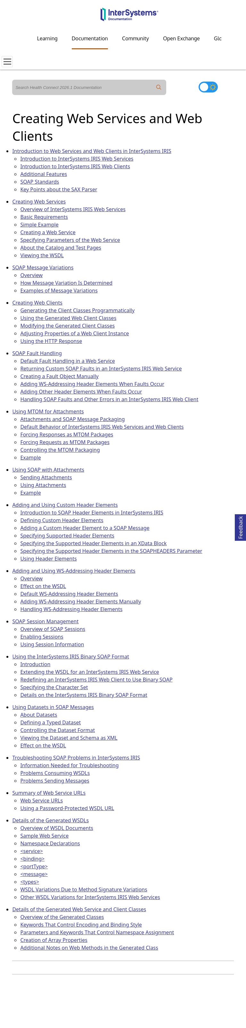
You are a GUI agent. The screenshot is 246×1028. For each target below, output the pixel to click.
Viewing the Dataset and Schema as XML (68, 737)
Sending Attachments (46, 477)
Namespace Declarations (50, 843)
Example (30, 457)
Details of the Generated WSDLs (50, 820)
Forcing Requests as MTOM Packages (64, 442)
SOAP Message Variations (42, 267)
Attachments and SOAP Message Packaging (72, 419)
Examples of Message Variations (58, 290)
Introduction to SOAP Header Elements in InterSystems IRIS (91, 512)
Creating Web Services (39, 201)
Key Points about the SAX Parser (58, 189)
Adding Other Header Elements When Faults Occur (81, 391)
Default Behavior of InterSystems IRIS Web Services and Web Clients (102, 426)
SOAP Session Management (45, 621)
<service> (31, 851)
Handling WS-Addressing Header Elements (71, 609)
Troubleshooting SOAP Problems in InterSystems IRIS (76, 757)
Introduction (35, 664)
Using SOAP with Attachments (48, 469)
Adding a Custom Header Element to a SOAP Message (84, 527)
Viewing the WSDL (42, 255)
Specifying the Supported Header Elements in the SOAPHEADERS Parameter (111, 550)
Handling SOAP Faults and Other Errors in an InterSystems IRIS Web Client (109, 399)
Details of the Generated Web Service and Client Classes (79, 909)
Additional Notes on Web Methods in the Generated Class (89, 947)
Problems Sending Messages (54, 780)
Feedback (240, 526)
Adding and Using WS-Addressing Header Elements (73, 570)
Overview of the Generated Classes (62, 916)
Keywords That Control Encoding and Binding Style (81, 924)
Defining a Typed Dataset (50, 722)
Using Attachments (43, 485)
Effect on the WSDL (43, 586)
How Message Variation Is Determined (66, 282)
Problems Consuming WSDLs (55, 773)
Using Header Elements (48, 558)
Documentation (90, 38)
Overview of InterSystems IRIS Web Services (73, 209)
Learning (47, 38)
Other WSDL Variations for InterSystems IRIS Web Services (90, 897)
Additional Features (43, 174)
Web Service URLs (41, 800)
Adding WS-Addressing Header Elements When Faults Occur (92, 383)
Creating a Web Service (47, 232)
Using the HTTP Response (51, 341)
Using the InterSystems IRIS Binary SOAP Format (70, 656)
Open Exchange (181, 38)
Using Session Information (52, 644)
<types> (29, 881)
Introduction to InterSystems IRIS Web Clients (75, 166)
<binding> (32, 858)
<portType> (34, 866)
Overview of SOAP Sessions (52, 629)
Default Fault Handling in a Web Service (67, 360)
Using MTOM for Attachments (48, 411)
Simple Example (39, 224)
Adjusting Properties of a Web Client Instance (74, 333)
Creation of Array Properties (53, 940)
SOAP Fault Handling (37, 353)
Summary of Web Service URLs (49, 792)
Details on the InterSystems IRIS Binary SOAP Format (83, 694)
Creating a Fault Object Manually (59, 376)
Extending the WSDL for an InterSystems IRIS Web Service (89, 671)
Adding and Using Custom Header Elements (65, 504)
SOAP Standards (39, 181)
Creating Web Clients (37, 302)
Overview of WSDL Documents (56, 828)
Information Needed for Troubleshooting (69, 765)
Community (135, 38)
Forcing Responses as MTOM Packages (66, 434)
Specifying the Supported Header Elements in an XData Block (93, 543)
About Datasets (38, 714)
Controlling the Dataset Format (57, 730)
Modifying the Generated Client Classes (67, 325)
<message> (33, 874)
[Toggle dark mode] (208, 87)
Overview (31, 275)
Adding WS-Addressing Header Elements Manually (80, 601)
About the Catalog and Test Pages (60, 247)
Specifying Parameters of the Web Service (70, 239)
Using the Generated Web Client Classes (68, 318)
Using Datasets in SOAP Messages (53, 707)
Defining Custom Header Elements (61, 520)
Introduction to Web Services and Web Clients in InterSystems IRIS (91, 151)
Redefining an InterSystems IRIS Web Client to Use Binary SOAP (96, 679)
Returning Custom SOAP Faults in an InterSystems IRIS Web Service (101, 368)
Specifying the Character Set (54, 687)
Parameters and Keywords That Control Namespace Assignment (97, 932)
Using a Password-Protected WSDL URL (67, 808)
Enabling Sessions (41, 636)
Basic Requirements (44, 216)
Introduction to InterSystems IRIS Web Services (76, 158)
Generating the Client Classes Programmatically (77, 310)
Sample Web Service (44, 835)
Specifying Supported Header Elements (67, 535)
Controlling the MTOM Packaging (60, 449)
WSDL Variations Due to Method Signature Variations (83, 889)
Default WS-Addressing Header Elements (69, 593)
